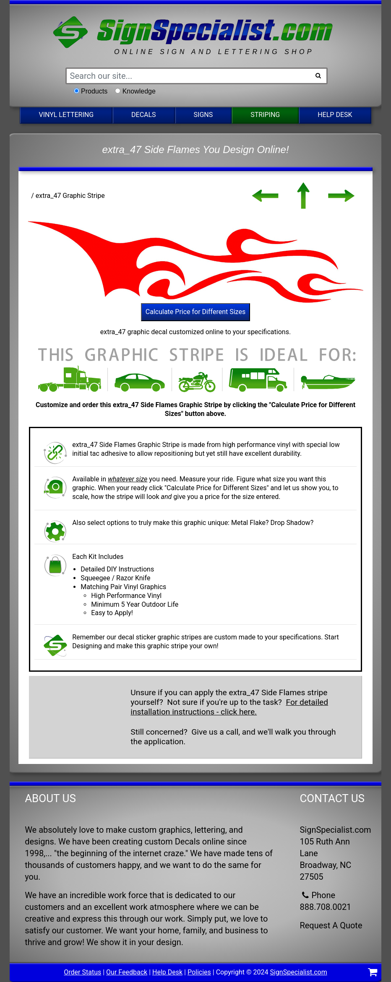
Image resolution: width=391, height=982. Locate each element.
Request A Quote (331, 925)
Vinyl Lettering (66, 115)
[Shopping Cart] (372, 973)
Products (94, 91)
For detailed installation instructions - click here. (229, 707)
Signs (203, 115)
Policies (199, 972)
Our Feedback (126, 972)
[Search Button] (318, 76)
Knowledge (139, 91)
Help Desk (335, 115)
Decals (143, 115)
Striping (265, 115)
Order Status (82, 972)
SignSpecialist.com (298, 972)
